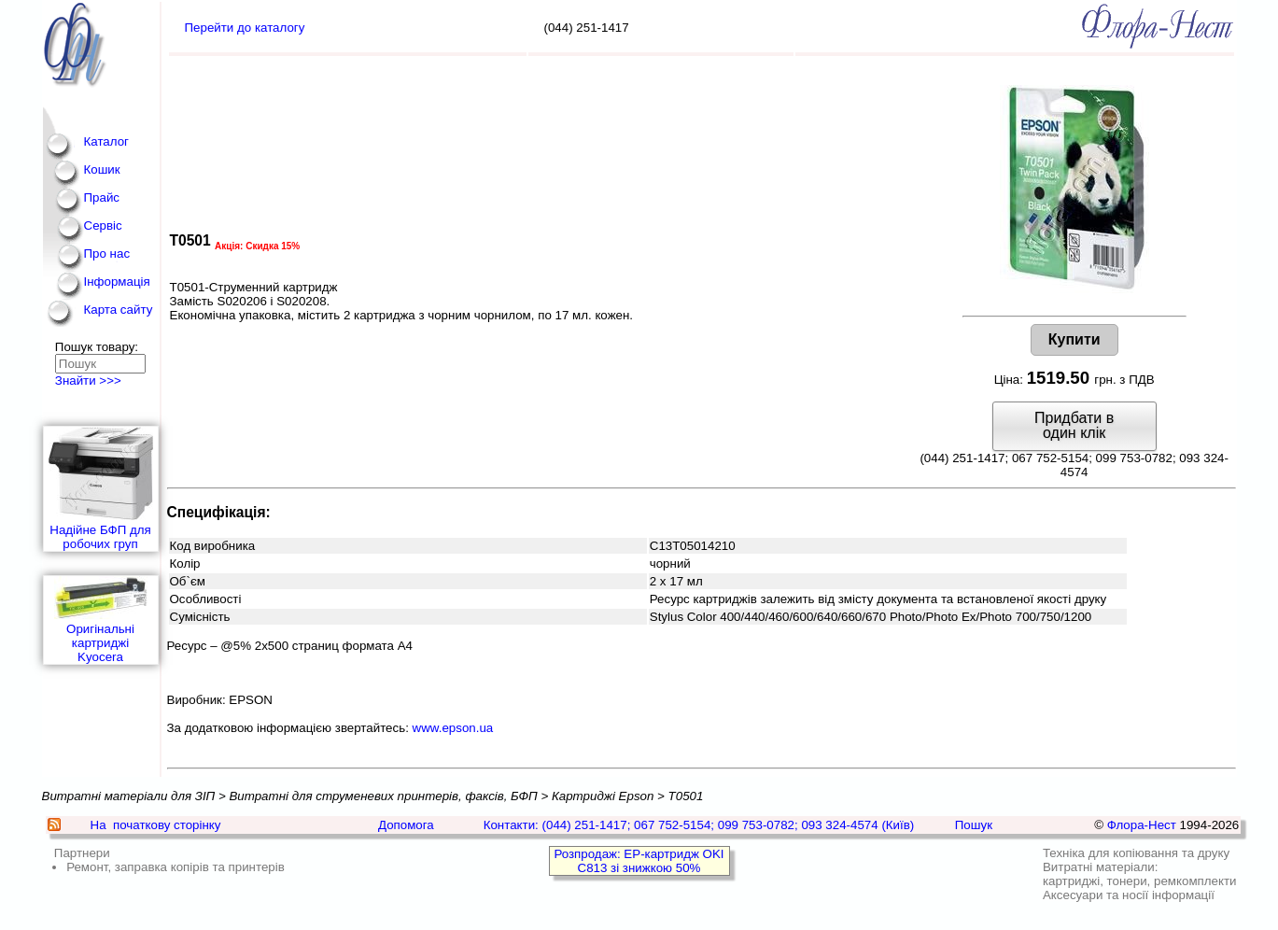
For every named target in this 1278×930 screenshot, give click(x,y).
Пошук (973, 825)
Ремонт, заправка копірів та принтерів (175, 867)
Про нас (107, 254)
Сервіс (103, 225)
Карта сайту (118, 310)
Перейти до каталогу (245, 28)
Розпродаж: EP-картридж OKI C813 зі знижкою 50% (638, 861)
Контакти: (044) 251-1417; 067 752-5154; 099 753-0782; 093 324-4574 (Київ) (699, 825)
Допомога (406, 825)
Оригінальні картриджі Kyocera (101, 620)
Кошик (102, 169)
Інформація (117, 282)
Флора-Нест (1141, 825)
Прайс (102, 197)
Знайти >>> (88, 380)
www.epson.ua (453, 728)
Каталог (106, 141)
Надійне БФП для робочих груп (101, 489)
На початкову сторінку (156, 825)
